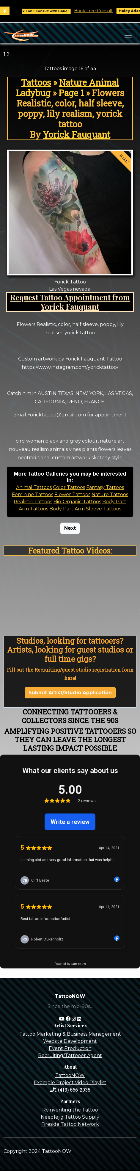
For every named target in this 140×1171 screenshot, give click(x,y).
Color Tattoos (69, 487)
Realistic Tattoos (33, 501)
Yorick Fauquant (76, 134)
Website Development (70, 1041)
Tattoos (36, 82)
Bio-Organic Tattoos (77, 501)
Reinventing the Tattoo (70, 1110)
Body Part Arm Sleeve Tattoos (85, 509)
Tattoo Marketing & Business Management (70, 1034)
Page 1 (71, 92)
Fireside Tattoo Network (70, 1124)
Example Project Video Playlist (70, 1082)
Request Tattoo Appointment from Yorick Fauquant (70, 301)
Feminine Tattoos (32, 494)
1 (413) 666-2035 (70, 1090)
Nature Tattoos (110, 494)
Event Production (70, 1048)
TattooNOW (70, 1075)
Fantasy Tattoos (105, 487)
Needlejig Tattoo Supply (70, 1117)
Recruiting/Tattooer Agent (70, 1055)
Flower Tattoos (72, 494)
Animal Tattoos (34, 487)
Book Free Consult (97, 10)
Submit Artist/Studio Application (70, 692)
